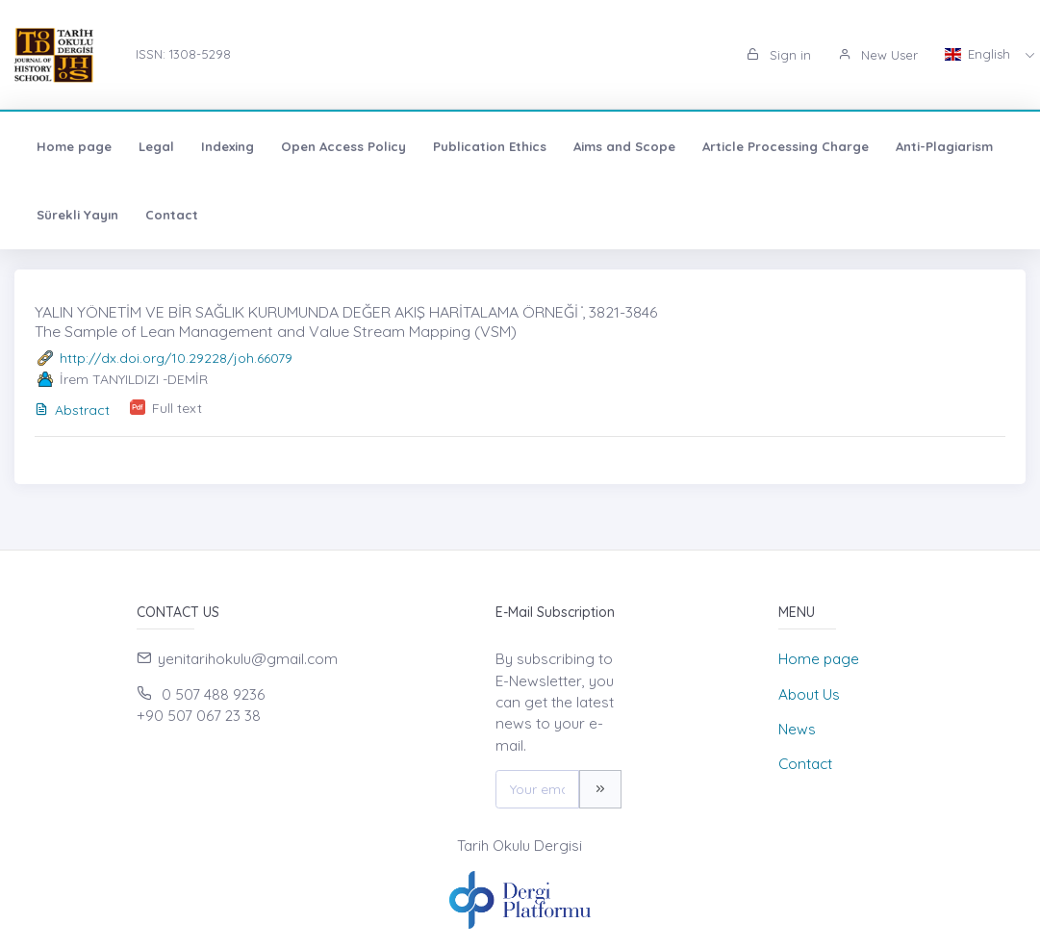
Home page (74, 146)
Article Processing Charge (785, 146)
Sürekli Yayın (77, 214)
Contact (171, 214)
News (797, 729)
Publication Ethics (489, 146)
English (979, 54)
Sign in (779, 55)
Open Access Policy (343, 146)
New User (878, 55)
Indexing (227, 146)
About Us (809, 694)
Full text (177, 408)
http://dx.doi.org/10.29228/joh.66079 (176, 358)
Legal (156, 146)
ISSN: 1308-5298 (183, 54)
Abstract (72, 410)
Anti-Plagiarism (944, 146)
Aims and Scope (624, 146)
